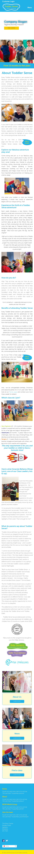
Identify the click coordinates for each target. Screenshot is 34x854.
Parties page (13, 392)
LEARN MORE (17, 701)
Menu (29, 7)
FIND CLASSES (11, 28)
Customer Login (8, 1)
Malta (6, 846)
